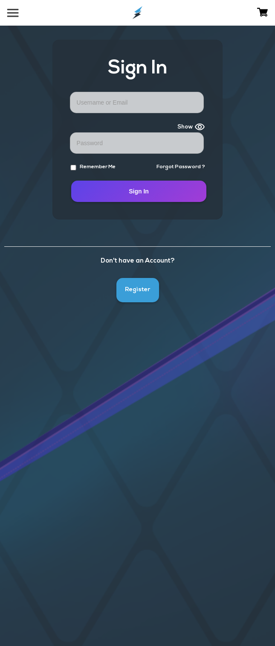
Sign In (139, 191)
